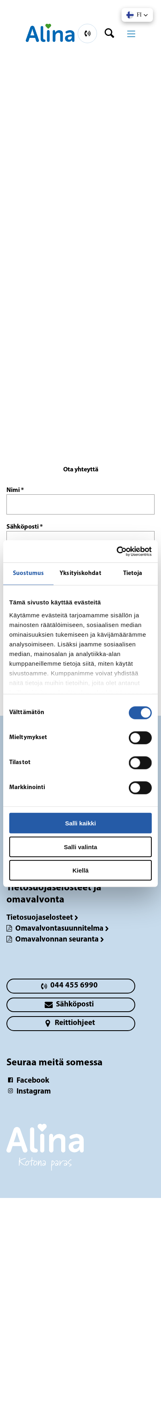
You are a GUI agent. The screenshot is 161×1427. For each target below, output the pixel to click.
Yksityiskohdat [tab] (80, 574)
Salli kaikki (80, 823)
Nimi (15, 490)
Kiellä (80, 870)
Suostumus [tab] (28, 574)
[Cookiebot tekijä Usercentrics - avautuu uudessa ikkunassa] (116, 551)
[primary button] (87, 33)
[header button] (112, 33)
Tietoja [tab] (132, 574)
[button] (137, 15)
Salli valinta (80, 846)
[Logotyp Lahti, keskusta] (80, 1151)
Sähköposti (24, 527)
